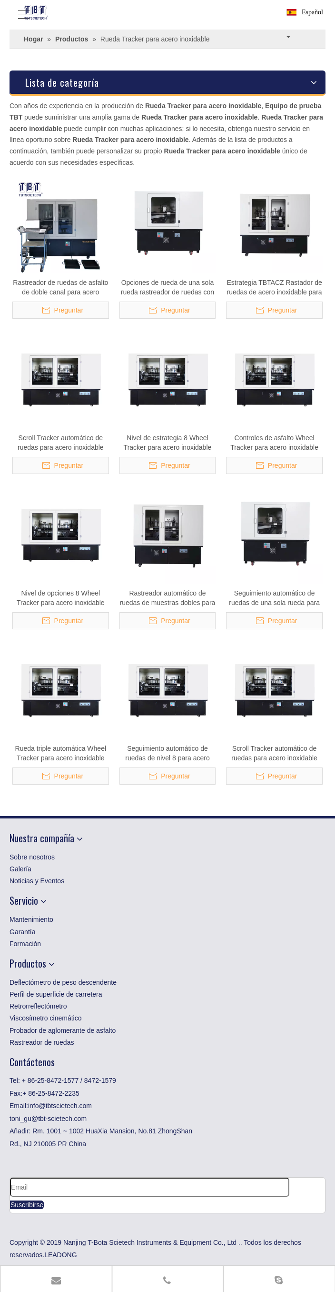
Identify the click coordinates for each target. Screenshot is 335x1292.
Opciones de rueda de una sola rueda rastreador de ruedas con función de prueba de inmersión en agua (167, 288)
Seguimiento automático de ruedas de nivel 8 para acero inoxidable (167, 754)
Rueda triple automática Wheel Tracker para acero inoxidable (60, 753)
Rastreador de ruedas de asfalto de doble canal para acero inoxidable (60, 288)
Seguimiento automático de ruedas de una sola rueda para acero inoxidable (274, 598)
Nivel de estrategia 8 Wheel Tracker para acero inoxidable (168, 442)
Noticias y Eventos (37, 881)
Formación (25, 944)
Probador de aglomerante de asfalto (63, 1030)
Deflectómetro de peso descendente (63, 982)
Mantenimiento (31, 919)
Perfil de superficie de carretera (56, 994)
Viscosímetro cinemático (45, 1018)
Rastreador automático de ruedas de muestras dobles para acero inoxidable (168, 598)
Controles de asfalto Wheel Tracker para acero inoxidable (274, 442)
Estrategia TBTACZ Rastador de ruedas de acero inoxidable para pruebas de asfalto (274, 288)
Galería (20, 869)
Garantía (22, 932)
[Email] (149, 1187)
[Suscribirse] (27, 1205)
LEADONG (60, 1255)
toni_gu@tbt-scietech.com (48, 1118)
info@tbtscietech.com (60, 1106)
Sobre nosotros (32, 857)
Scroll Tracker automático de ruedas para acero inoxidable (61, 442)
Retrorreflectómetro (38, 1006)
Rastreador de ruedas (42, 1042)
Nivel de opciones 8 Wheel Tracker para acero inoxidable (61, 597)
